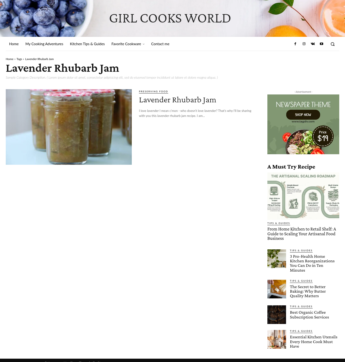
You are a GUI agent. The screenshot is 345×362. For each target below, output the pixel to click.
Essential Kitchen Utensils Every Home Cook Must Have (313, 336)
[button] (332, 44)
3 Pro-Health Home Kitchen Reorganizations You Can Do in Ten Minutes (314, 260)
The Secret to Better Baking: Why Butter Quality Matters (308, 286)
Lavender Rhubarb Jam (182, 99)
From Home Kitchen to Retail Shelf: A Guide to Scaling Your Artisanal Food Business (300, 233)
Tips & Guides (278, 223)
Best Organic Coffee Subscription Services (309, 309)
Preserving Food (153, 91)
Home (9, 59)
